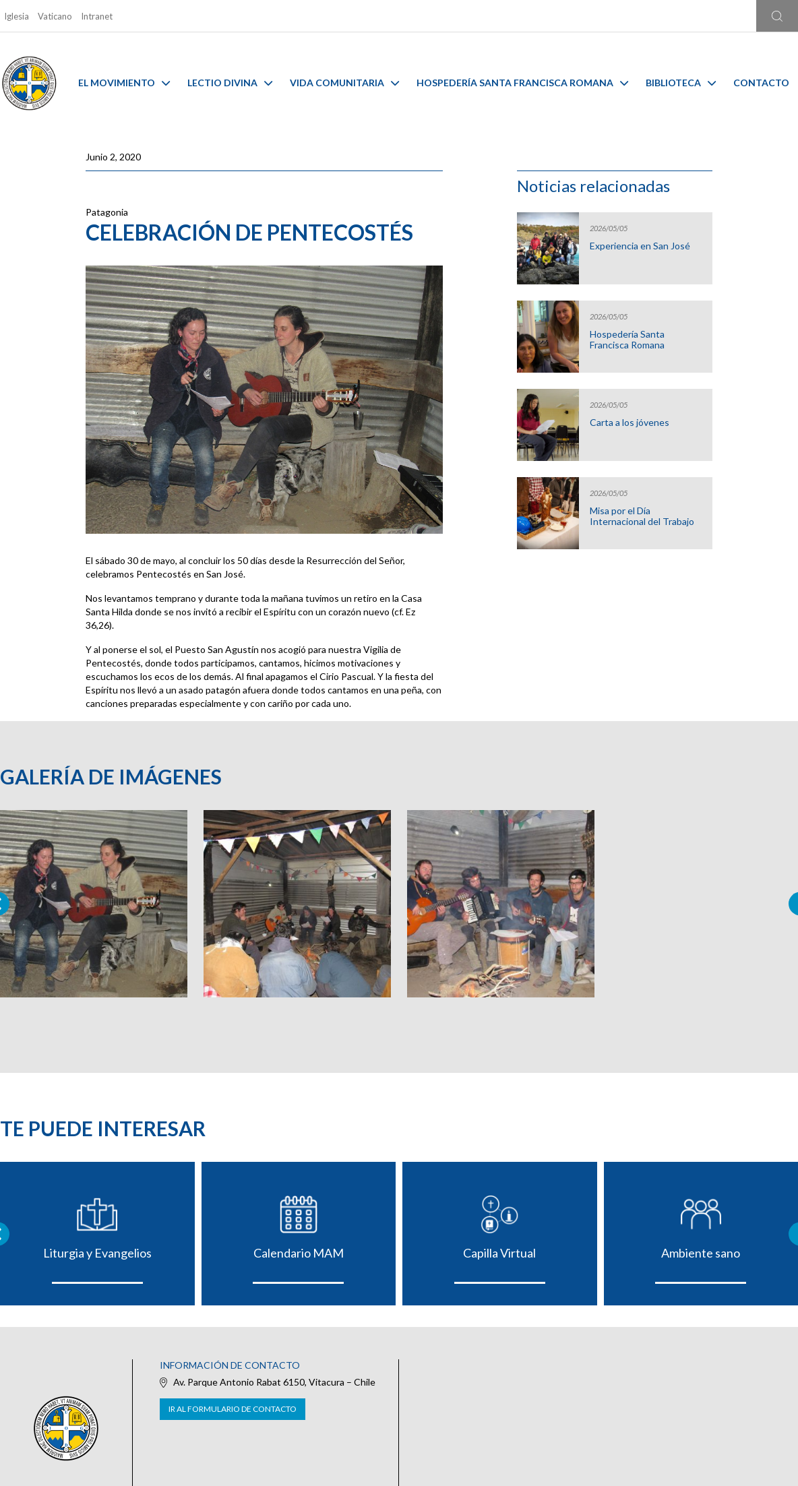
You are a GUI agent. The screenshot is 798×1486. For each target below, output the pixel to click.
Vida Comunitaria (344, 82)
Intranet (97, 16)
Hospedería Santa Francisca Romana (522, 82)
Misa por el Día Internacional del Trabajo (642, 516)
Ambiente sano (700, 1252)
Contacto (761, 82)
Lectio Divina (229, 82)
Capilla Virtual (499, 1252)
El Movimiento (124, 82)
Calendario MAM (298, 1252)
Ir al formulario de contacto (232, 1409)
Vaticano (55, 16)
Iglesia (16, 16)
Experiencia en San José (640, 246)
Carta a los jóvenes (629, 422)
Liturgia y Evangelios (97, 1252)
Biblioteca (681, 82)
